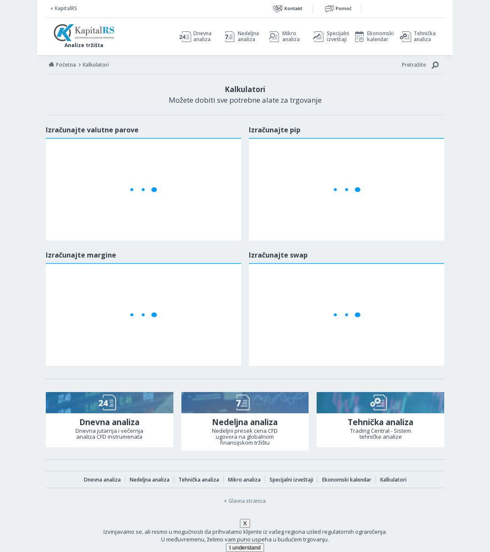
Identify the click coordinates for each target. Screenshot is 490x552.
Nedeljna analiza (248, 36)
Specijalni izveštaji (336, 36)
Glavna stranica (247, 500)
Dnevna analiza (202, 36)
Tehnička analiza (425, 36)
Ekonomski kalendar (379, 36)
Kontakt (293, 8)
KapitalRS (66, 8)
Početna (66, 64)
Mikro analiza (291, 36)
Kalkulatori (393, 479)
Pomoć (343, 8)
